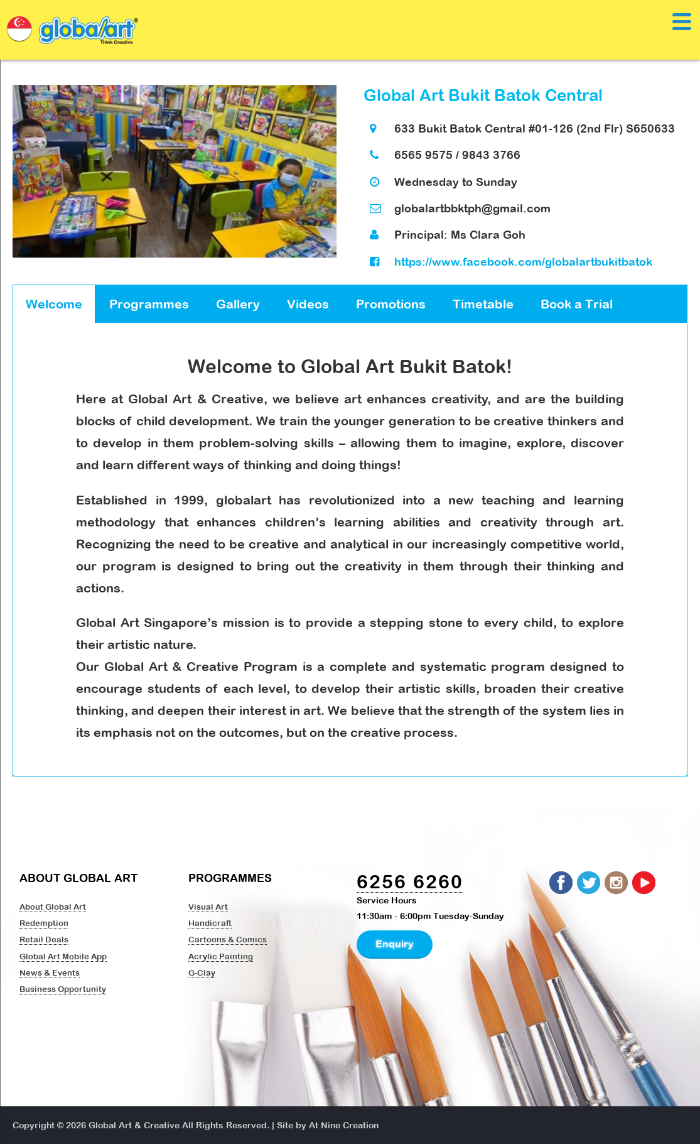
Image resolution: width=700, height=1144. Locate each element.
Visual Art (208, 907)
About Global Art (52, 907)
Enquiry (394, 943)
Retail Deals (43, 939)
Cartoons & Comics (227, 939)
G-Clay (201, 972)
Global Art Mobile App (63, 956)
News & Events (49, 972)
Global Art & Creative (134, 1125)
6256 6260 (410, 881)
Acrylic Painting (220, 956)
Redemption (43, 923)
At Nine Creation (344, 1125)
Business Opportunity (62, 989)
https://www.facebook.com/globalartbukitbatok (523, 261)
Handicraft (210, 923)
